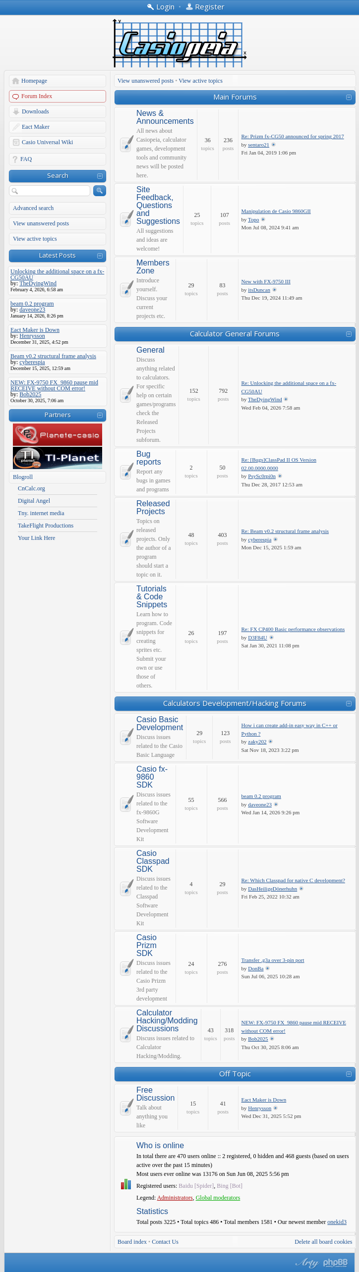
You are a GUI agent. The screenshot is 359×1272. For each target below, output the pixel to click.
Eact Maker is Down (264, 1100)
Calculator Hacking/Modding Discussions (167, 1021)
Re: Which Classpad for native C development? (293, 880)
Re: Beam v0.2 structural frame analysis (285, 531)
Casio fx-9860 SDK (152, 777)
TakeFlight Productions (45, 525)
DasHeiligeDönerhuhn (272, 889)
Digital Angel (34, 500)
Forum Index (36, 96)
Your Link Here (36, 537)
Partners (58, 414)
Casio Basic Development (159, 724)
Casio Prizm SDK (146, 945)
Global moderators (218, 1197)
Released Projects (153, 508)
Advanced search (33, 208)
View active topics (35, 238)
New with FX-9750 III (266, 281)
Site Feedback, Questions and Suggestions (158, 205)
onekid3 (337, 1222)
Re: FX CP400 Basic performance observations (293, 629)
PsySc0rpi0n (262, 476)
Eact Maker (36, 126)
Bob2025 (258, 1039)
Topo (253, 219)
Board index (132, 1241)
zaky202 (257, 741)
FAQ (26, 159)
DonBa (255, 968)
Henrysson (259, 1108)
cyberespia (259, 539)
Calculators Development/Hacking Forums (234, 703)
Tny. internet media (41, 513)
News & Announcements (165, 117)
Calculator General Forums (235, 333)
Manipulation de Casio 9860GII (276, 211)
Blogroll (23, 477)
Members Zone (153, 267)
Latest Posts (57, 255)
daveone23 (260, 804)
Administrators (175, 1197)
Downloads (35, 111)
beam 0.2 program (261, 796)
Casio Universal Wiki (47, 142)
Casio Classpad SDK (153, 861)
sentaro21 (258, 145)
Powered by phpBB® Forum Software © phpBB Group (336, 1263)
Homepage (34, 80)
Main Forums (235, 97)
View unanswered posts (41, 223)
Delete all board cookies (323, 1241)
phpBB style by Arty (306, 1263)
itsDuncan (259, 290)
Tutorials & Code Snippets (151, 597)
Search (57, 175)
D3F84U (257, 637)
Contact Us (165, 1241)
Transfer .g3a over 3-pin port (272, 960)
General (150, 350)
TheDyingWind (265, 399)
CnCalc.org (31, 488)
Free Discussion (155, 1094)
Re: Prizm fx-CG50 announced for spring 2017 (292, 136)
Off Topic (235, 1073)
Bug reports (148, 458)
